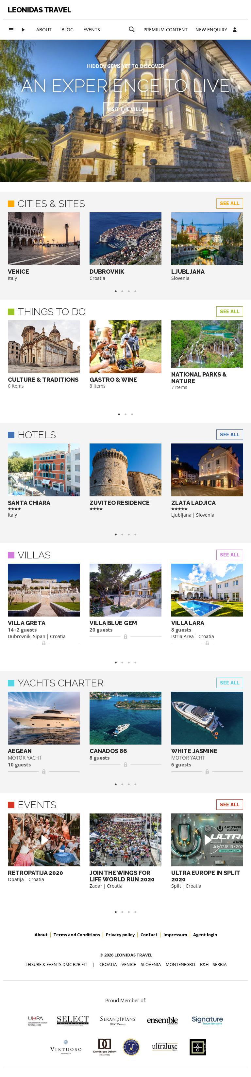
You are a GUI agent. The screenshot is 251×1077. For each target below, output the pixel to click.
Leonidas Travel (40, 10)
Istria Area (182, 636)
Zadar (96, 886)
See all (230, 203)
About (44, 29)
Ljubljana (181, 515)
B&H (204, 964)
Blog (67, 29)
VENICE (129, 964)
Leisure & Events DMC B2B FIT (56, 964)
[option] (44, 246)
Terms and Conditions (77, 935)
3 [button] (135, 414)
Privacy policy (120, 935)
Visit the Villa (125, 109)
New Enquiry (211, 29)
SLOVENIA (151, 964)
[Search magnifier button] (131, 29)
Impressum (175, 935)
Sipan (39, 636)
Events (91, 29)
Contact (149, 935)
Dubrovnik (19, 636)
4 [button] (138, 291)
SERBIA (219, 964)
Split (176, 886)
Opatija (16, 879)
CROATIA (108, 964)
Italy (12, 278)
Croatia (97, 278)
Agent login (205, 935)
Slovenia (180, 278)
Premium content (165, 29)
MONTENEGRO (180, 964)
